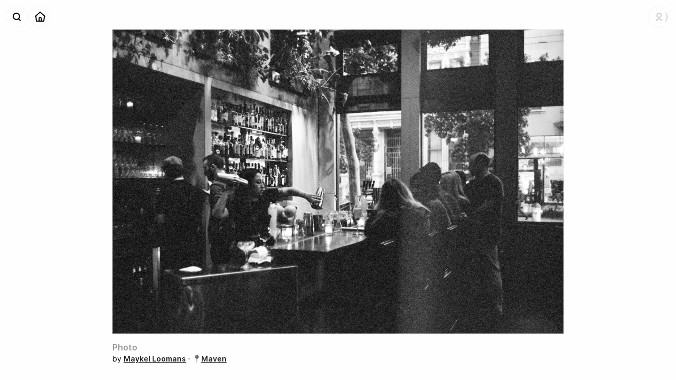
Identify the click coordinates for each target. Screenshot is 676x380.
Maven (214, 358)
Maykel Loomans (155, 358)
